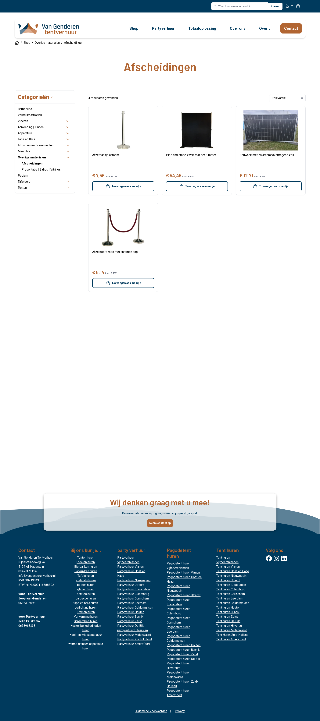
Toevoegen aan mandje (123, 186)
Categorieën (29, 97)
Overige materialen (47, 42)
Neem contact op (160, 523)
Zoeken (275, 6)
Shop (26, 42)
